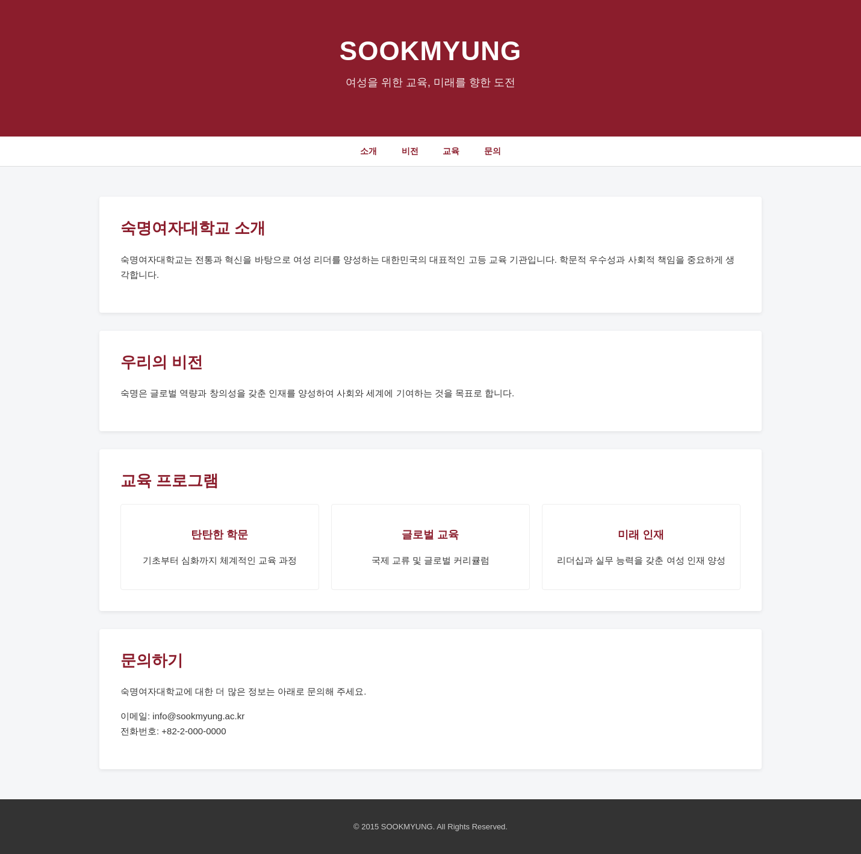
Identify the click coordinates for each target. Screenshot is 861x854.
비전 (410, 151)
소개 (368, 151)
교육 (451, 151)
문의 (492, 151)
